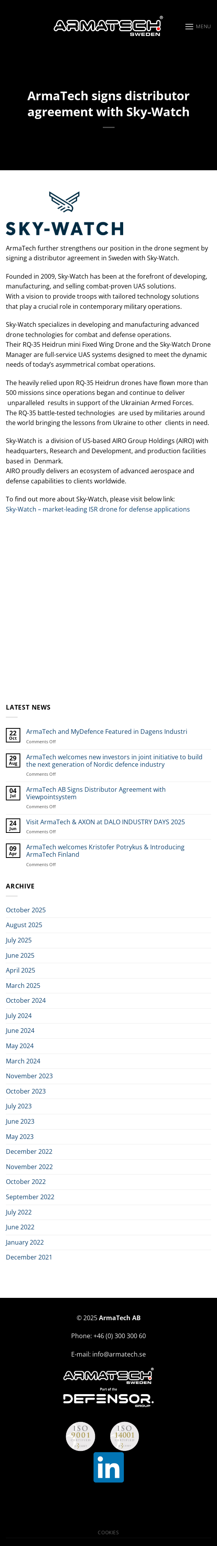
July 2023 (19, 1106)
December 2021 (29, 1257)
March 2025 (23, 985)
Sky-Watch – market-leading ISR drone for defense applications (98, 509)
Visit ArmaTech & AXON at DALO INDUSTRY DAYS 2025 (105, 822)
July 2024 (19, 1015)
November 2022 (29, 1166)
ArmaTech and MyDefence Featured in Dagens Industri (106, 731)
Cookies (108, 1532)
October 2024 (26, 1000)
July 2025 (19, 940)
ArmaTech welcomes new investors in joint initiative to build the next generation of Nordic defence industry (114, 760)
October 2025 (26, 910)
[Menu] (198, 26)
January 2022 (25, 1242)
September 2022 (30, 1197)
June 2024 (20, 1030)
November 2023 (29, 1076)
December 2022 (29, 1151)
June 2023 (20, 1121)
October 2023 (26, 1091)
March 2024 (23, 1061)
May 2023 (20, 1136)
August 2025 (24, 925)
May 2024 (20, 1045)
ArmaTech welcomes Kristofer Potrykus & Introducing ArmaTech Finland (105, 850)
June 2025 (20, 955)
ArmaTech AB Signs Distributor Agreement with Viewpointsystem (96, 793)
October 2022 (26, 1181)
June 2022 (20, 1227)
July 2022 (19, 1212)
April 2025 (20, 970)
